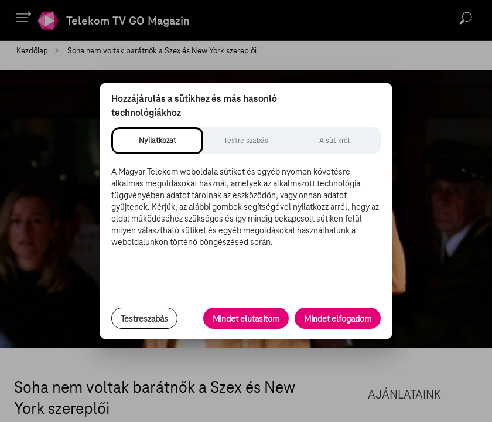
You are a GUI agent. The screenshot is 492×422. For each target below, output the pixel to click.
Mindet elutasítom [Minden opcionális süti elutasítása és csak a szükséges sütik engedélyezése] (246, 319)
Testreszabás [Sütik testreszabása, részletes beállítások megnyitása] (144, 319)
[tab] (157, 140)
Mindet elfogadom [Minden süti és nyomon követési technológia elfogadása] (337, 319)
